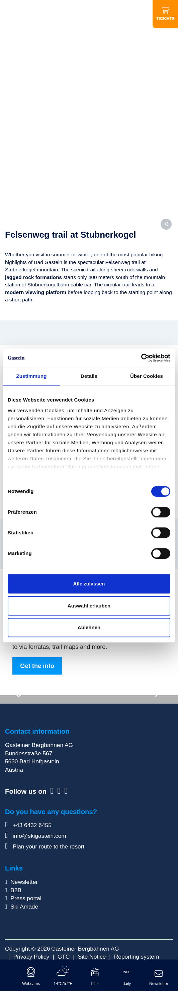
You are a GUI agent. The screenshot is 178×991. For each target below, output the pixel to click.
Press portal (25, 898)
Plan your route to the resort (44, 846)
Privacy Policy (31, 956)
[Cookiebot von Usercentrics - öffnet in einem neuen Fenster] (141, 357)
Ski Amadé (24, 906)
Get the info (37, 665)
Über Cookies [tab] (146, 376)
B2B (15, 890)
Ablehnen (89, 627)
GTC (64, 956)
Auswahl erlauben (89, 605)
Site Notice (92, 956)
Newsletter (24, 882)
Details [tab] (89, 376)
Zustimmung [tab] (31, 376)
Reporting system (136, 956)
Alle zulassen (89, 583)
